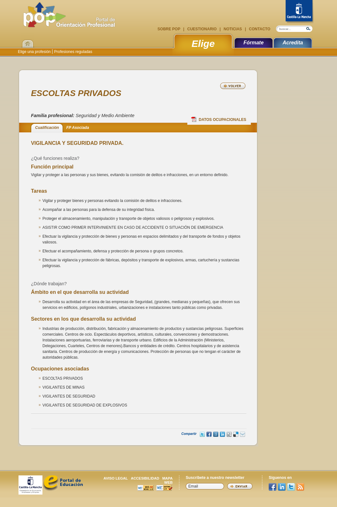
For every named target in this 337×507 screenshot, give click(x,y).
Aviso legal (115, 478)
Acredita (292, 42)
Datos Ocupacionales (218, 119)
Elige (203, 43)
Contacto (259, 29)
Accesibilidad (145, 478)
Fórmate (253, 42)
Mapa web (167, 480)
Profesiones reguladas (72, 51)
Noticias (232, 29)
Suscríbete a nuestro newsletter (215, 477)
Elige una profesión (35, 51)
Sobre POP (169, 29)
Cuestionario (202, 29)
